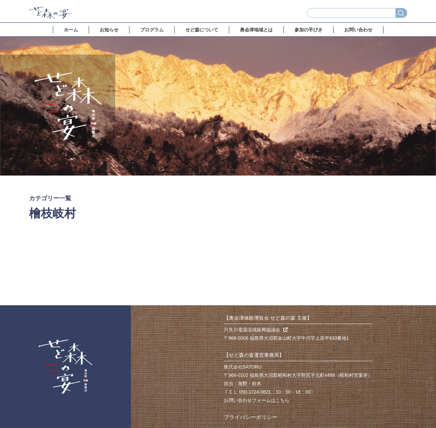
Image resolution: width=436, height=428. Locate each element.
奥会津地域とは (256, 29)
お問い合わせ (358, 29)
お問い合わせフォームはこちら (256, 400)
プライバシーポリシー (250, 417)
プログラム (152, 29)
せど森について (201, 29)
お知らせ (109, 29)
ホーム (71, 29)
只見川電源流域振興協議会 (255, 329)
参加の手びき (308, 29)
